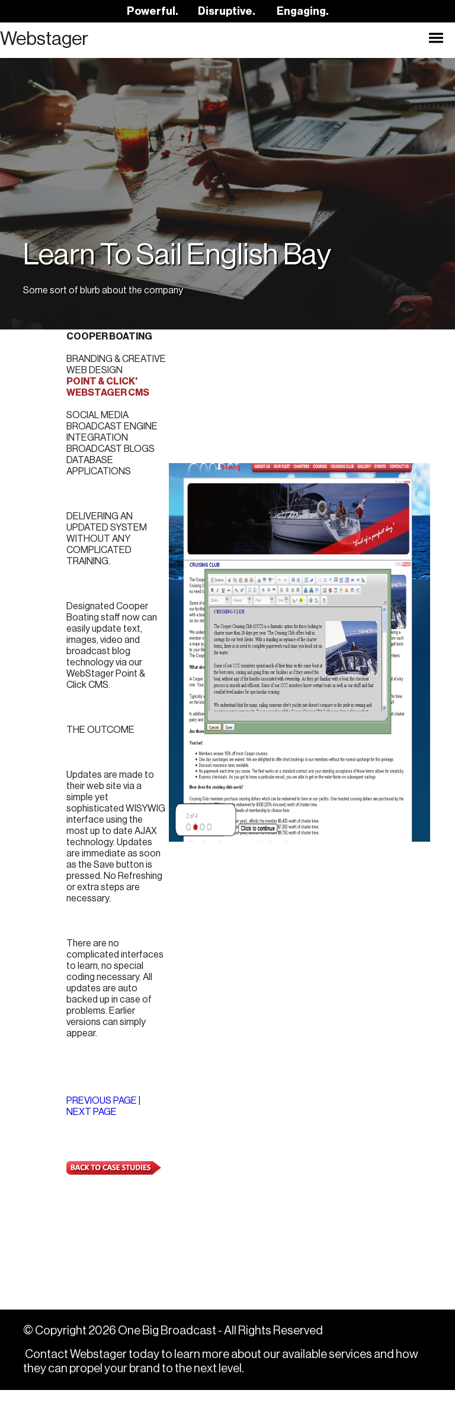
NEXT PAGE (91, 1125)
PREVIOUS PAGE (101, 1113)
